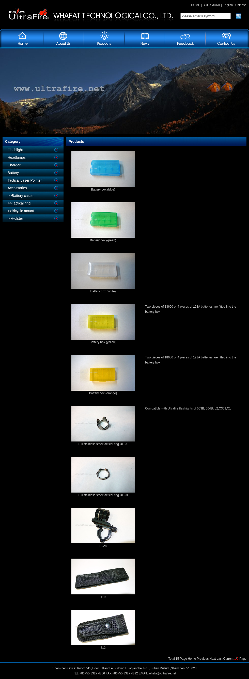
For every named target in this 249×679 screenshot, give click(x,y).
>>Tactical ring (19, 203)
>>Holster (15, 218)
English (228, 5)
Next (213, 658)
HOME (195, 5)
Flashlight (15, 150)
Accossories (17, 188)
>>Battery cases (20, 196)
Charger (14, 165)
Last (220, 658)
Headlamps (17, 157)
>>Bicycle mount (21, 211)
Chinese (240, 5)
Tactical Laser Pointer (25, 180)
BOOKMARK (211, 5)
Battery (13, 173)
